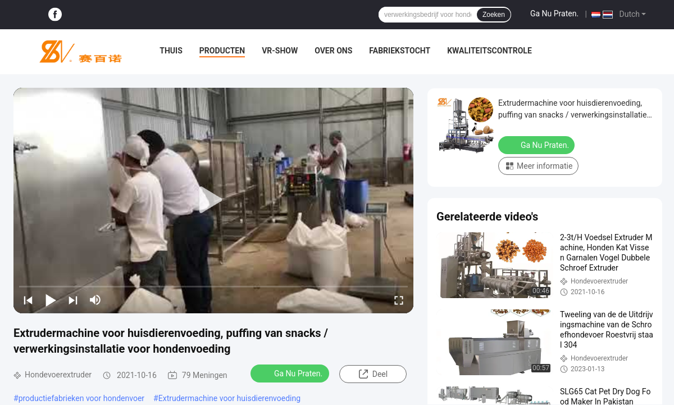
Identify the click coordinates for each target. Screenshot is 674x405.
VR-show (280, 50)
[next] (73, 299)
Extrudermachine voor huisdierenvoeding (229, 398)
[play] (213, 200)
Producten (222, 50)
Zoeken (493, 15)
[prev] (28, 299)
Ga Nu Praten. (554, 13)
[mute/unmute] (95, 299)
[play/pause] (50, 299)
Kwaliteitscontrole (489, 50)
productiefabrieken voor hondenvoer (81, 398)
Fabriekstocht (399, 50)
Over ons (333, 50)
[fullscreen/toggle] (399, 299)
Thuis (171, 50)
